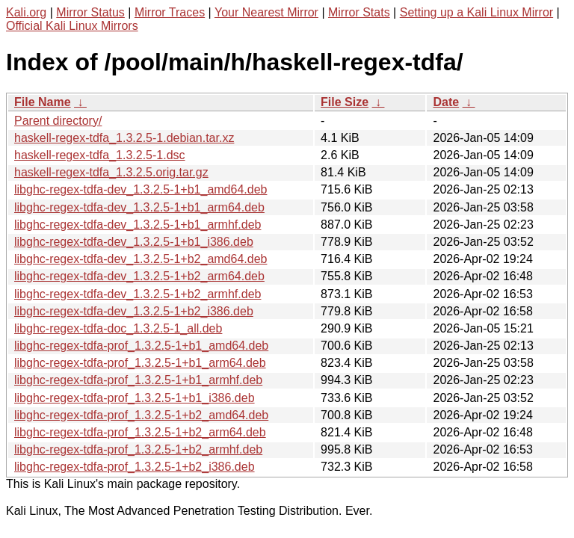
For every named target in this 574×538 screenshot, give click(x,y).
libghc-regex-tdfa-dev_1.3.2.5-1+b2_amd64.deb (140, 259)
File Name (42, 102)
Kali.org (26, 12)
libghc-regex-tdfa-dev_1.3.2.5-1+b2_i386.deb (133, 311)
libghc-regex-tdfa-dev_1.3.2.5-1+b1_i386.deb (133, 241)
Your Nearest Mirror (266, 12)
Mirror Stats (359, 12)
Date (446, 102)
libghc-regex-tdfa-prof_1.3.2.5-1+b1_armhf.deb (138, 380)
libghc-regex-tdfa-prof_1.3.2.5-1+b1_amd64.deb (141, 345)
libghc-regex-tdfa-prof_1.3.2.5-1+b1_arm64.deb (140, 362)
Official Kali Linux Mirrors (72, 25)
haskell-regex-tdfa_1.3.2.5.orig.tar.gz (111, 172)
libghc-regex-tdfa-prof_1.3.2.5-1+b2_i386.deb (134, 466)
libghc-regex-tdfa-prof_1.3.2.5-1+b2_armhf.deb (138, 449)
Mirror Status (90, 12)
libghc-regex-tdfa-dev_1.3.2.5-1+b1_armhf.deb (137, 224)
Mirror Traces (170, 12)
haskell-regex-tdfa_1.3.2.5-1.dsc (99, 155)
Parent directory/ (58, 120)
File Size (344, 102)
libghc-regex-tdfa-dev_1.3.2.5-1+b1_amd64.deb (140, 189)
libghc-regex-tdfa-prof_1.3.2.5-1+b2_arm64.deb (140, 432)
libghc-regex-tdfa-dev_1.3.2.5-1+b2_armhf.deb (137, 294)
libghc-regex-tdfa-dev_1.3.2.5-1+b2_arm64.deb (139, 276)
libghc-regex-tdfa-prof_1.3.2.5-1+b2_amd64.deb (141, 415)
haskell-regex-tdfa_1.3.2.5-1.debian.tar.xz (124, 138)
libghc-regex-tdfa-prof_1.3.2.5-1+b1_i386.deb (134, 398)
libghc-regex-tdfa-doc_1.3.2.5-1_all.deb (118, 328)
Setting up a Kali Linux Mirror (476, 12)
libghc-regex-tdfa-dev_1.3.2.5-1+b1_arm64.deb (139, 207)
